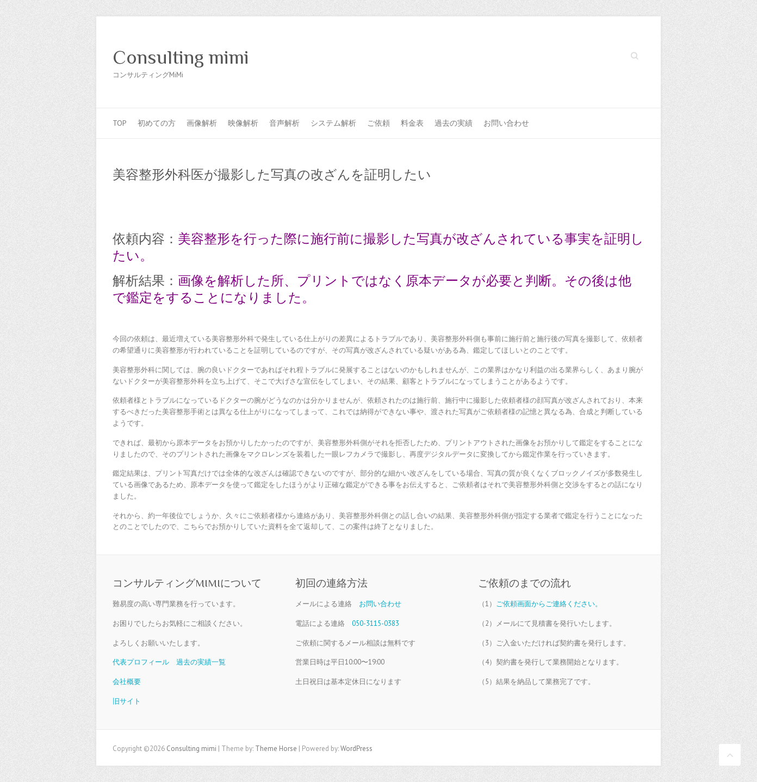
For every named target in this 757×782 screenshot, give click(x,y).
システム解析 (333, 123)
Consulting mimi (181, 57)
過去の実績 (454, 123)
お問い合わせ (506, 123)
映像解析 (243, 123)
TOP (120, 123)
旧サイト (127, 701)
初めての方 (157, 123)
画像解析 (202, 123)
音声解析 (284, 123)
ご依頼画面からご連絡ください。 (549, 603)
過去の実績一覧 (201, 662)
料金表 (412, 123)
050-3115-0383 (375, 623)
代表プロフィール (141, 662)
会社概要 (127, 681)
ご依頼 (378, 123)
